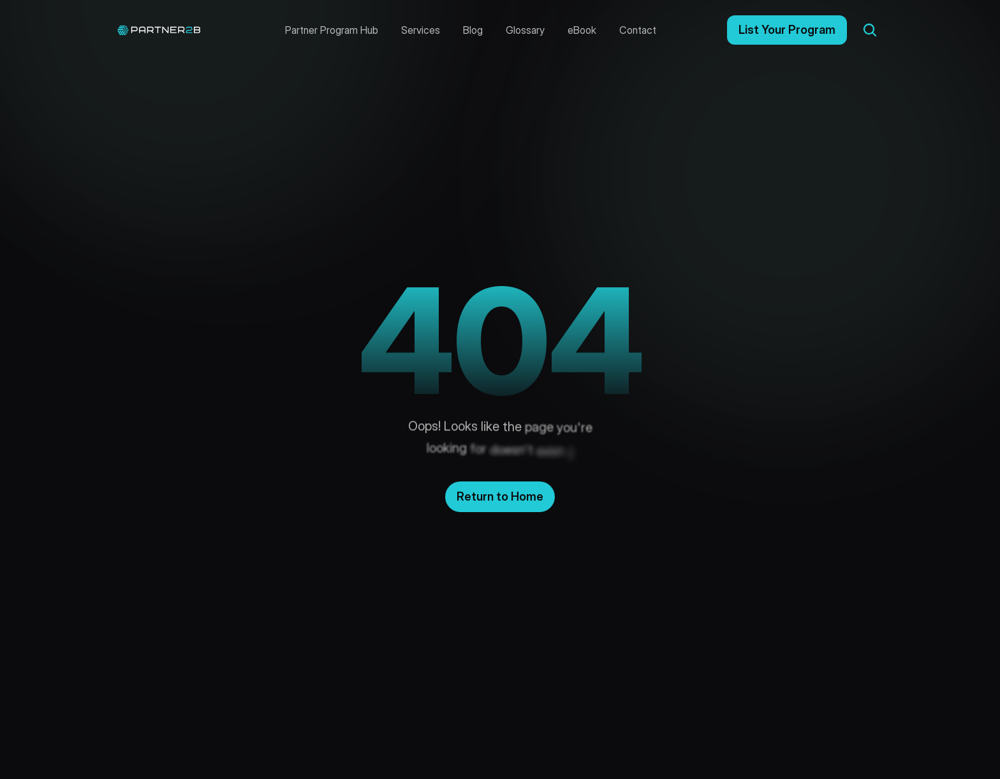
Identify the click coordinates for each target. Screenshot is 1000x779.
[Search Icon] (870, 30)
